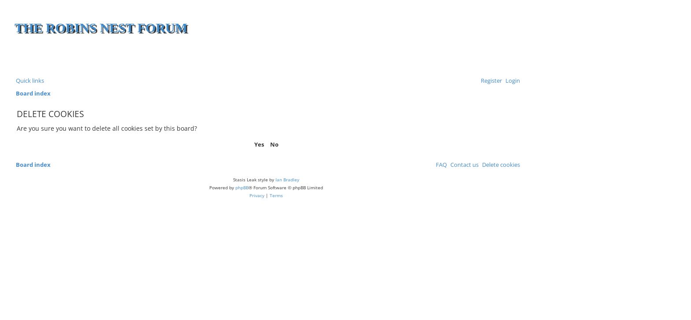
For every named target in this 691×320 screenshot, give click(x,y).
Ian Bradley (287, 180)
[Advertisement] (415, 57)
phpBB (242, 187)
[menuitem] (511, 80)
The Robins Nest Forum (101, 27)
